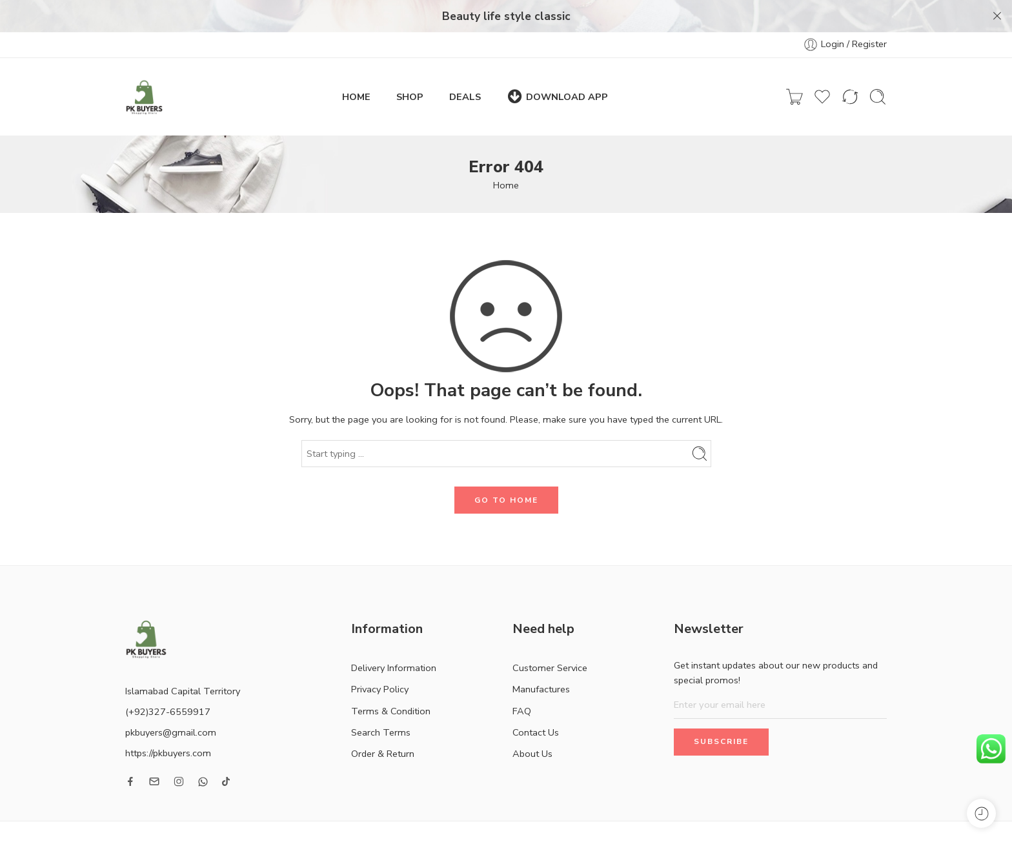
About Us (532, 725)
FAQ (521, 682)
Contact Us (535, 704)
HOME (356, 68)
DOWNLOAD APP (557, 68)
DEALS (465, 68)
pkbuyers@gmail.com (170, 704)
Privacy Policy (380, 661)
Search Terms (380, 704)
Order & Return (382, 725)
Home (506, 157)
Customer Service (549, 640)
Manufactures (541, 661)
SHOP (409, 68)
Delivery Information (393, 640)
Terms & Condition (390, 682)
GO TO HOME (506, 472)
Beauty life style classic (506, 16)
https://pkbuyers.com (168, 725)
